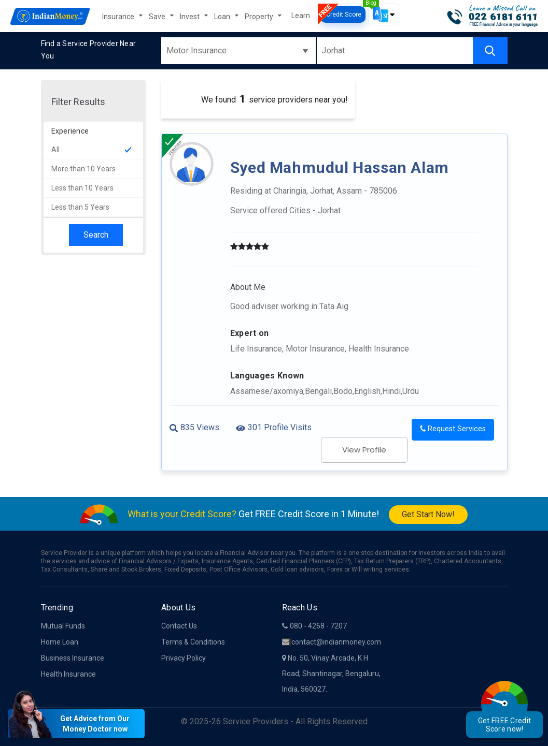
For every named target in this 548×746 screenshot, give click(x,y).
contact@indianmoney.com (331, 642)
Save (158, 16)
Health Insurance (68, 674)
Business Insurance (72, 658)
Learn (300, 15)
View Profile (364, 449)
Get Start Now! (428, 514)
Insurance (119, 16)
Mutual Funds (63, 626)
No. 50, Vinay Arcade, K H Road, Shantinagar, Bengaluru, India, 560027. (331, 673)
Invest (190, 16)
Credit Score (343, 14)
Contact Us (179, 626)
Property (260, 16)
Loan (223, 16)
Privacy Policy (183, 658)
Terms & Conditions (193, 642)
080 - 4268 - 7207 (314, 626)
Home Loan (59, 642)
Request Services (452, 429)
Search (95, 235)
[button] (383, 14)
